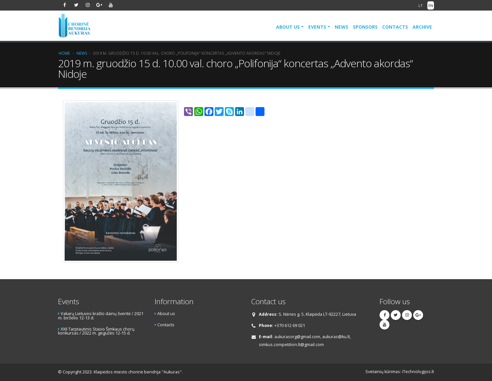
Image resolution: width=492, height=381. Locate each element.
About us (288, 27)
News (341, 27)
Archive (422, 27)
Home (64, 53)
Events (317, 27)
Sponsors (365, 27)
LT (420, 5)
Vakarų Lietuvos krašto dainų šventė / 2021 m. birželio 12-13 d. (100, 316)
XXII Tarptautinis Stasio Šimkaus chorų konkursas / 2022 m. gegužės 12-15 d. (96, 331)
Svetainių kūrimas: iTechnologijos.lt (399, 371)
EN (430, 5)
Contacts (395, 27)
